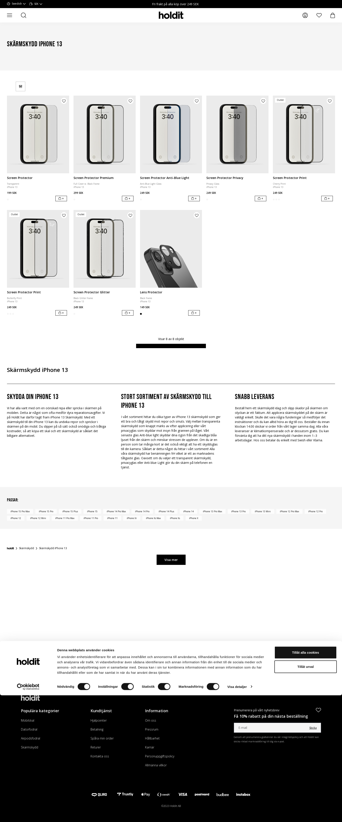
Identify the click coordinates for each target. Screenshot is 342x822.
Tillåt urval (306, 793)
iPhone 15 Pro (46, 511)
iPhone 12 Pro (315, 511)
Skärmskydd (29, 747)
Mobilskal (27, 720)
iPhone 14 (188, 511)
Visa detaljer (237, 813)
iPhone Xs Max (153, 518)
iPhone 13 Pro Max (212, 511)
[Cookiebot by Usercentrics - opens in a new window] (28, 813)
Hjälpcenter (99, 720)
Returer (96, 747)
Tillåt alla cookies (305, 779)
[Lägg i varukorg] (61, 198)
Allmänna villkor (156, 765)
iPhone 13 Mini (263, 511)
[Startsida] (10, 548)
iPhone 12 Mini (38, 518)
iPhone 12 (15, 518)
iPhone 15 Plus (70, 511)
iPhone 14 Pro (142, 511)
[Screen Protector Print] (304, 134)
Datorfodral (29, 729)
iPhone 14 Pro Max (116, 511)
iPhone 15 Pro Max (20, 511)
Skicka (313, 728)
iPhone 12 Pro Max (289, 511)
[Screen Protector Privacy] (237, 134)
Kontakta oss (100, 756)
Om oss (150, 720)
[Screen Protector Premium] (105, 134)
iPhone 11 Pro (91, 518)
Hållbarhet (152, 738)
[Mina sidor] (305, 15)
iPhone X (193, 518)
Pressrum (151, 729)
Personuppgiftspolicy (159, 756)
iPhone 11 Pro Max (64, 518)
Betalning (97, 729)
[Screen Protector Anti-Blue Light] (171, 134)
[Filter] (20, 86)
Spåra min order (102, 738)
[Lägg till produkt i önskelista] (64, 101)
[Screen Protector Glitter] (105, 249)
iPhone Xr (132, 518)
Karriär (149, 747)
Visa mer (171, 560)
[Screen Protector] (38, 134)
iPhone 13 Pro (238, 511)
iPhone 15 (92, 511)
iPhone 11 (112, 518)
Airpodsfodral (30, 738)
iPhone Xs (175, 518)
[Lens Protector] (171, 249)
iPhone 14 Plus (166, 511)
